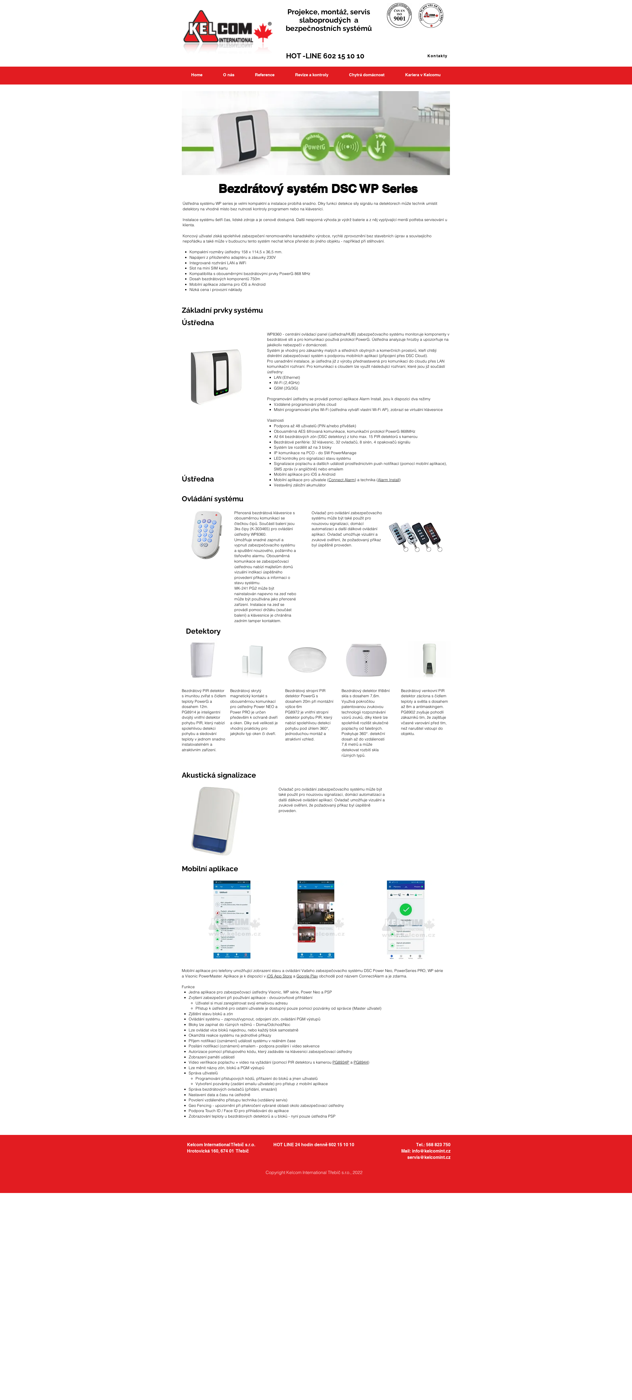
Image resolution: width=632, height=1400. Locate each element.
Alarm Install (388, 479)
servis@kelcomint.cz (428, 1157)
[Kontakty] (438, 55)
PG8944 (361, 1062)
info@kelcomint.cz (431, 1151)
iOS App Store (279, 976)
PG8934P (341, 1062)
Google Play (307, 976)
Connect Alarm (342, 479)
